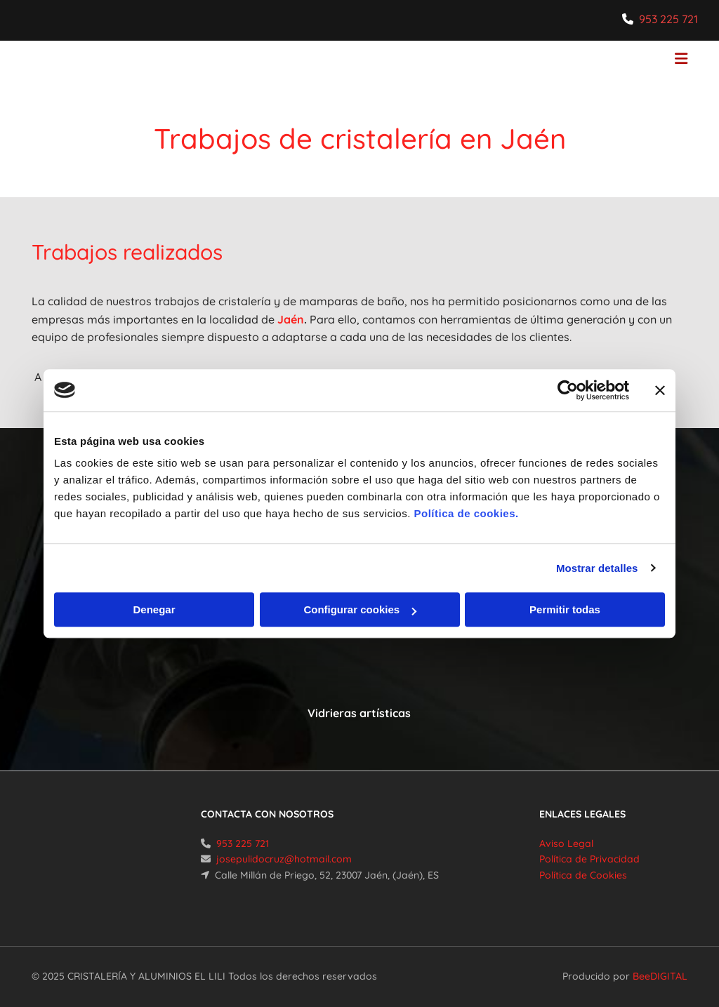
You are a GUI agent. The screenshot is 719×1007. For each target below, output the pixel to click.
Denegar (154, 609)
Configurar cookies (359, 609)
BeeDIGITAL (660, 976)
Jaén (290, 319)
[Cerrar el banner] (660, 390)
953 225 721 (668, 19)
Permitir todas (564, 609)
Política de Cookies (583, 875)
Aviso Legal (566, 843)
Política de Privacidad (589, 859)
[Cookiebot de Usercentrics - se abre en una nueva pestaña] (567, 390)
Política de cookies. (466, 513)
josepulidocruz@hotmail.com (284, 859)
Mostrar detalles (597, 568)
